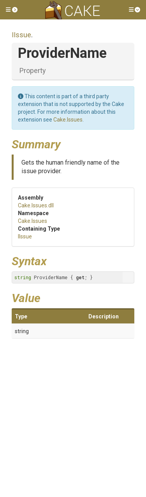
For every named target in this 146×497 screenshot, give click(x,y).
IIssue (21, 35)
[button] (11, 9)
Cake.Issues (68, 119)
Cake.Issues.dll (36, 205)
